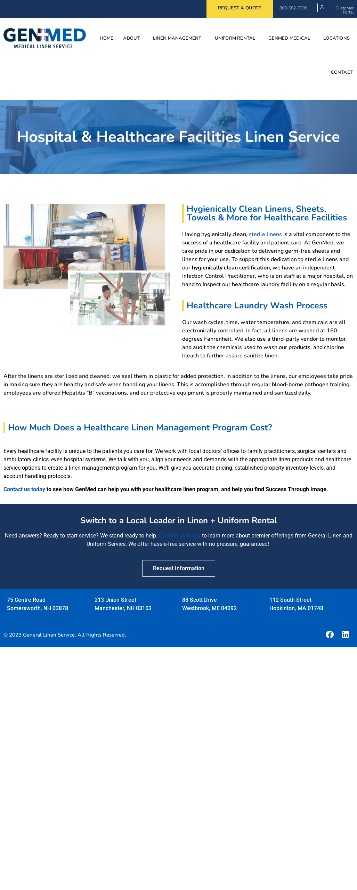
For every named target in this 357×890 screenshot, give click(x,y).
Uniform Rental (237, 38)
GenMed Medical (291, 38)
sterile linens (265, 234)
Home (107, 38)
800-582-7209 (293, 8)
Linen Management (179, 38)
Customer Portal (344, 10)
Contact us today (24, 489)
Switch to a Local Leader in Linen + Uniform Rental (178, 520)
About (133, 38)
